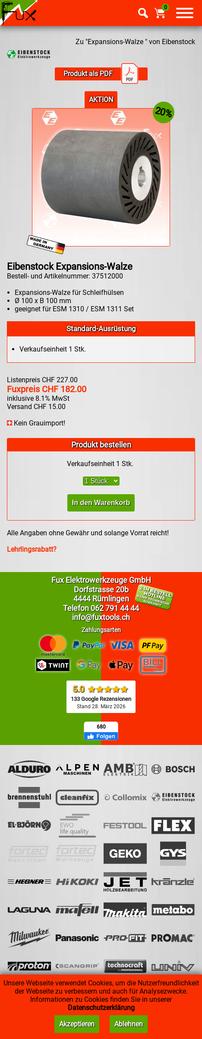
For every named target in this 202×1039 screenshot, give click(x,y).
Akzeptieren (77, 1024)
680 (101, 727)
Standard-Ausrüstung (101, 328)
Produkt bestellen (101, 444)
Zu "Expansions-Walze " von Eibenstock (135, 42)
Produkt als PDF (101, 73)
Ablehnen (128, 1024)
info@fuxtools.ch (101, 617)
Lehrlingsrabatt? (32, 549)
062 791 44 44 (115, 608)
